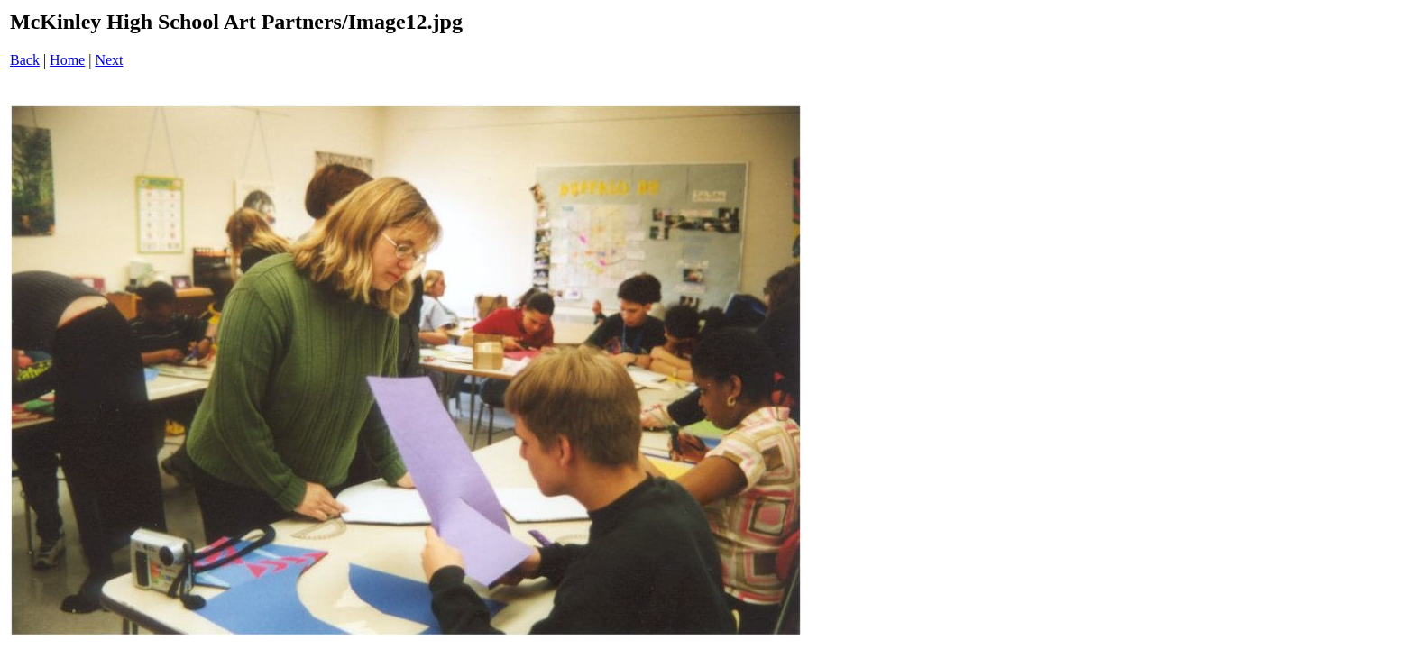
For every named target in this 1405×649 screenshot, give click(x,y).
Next (109, 60)
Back (25, 60)
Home (67, 60)
